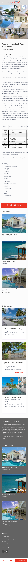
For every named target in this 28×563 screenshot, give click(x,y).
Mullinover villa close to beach (9, 234)
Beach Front (10, 334)
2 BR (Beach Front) (18, 403)
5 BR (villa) (13, 369)
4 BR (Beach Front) (8, 49)
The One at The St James (12, 397)
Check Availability (21, 560)
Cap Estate (4, 263)
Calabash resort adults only (8, 261)
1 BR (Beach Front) (9, 403)
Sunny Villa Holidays (8, 543)
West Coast (7, 366)
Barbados (14, 331)
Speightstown (8, 331)
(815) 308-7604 (7, 536)
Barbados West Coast (7, 236)
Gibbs (3, 290)
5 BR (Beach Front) (18, 332)
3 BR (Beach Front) (9, 367)
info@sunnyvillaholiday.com (10, 539)
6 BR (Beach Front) (15, 406)
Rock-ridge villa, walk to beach (9, 288)
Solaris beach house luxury (13, 329)
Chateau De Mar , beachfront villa (13, 363)
